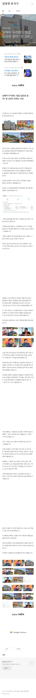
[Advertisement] (18, 273)
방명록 (18, 11)
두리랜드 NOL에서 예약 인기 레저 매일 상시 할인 (12, 70)
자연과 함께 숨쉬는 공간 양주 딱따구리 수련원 (11, 57)
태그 (9, 11)
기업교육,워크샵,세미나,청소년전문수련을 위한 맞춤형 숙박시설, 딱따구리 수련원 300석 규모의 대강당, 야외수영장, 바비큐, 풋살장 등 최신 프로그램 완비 (12, 60)
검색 (27, 3)
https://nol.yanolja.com (12, 67)
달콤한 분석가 (10, 3)
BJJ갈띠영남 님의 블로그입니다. (11, 664)
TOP (32, 691)
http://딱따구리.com (10, 54)
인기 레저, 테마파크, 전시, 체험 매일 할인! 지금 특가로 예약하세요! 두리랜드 (12, 74)
